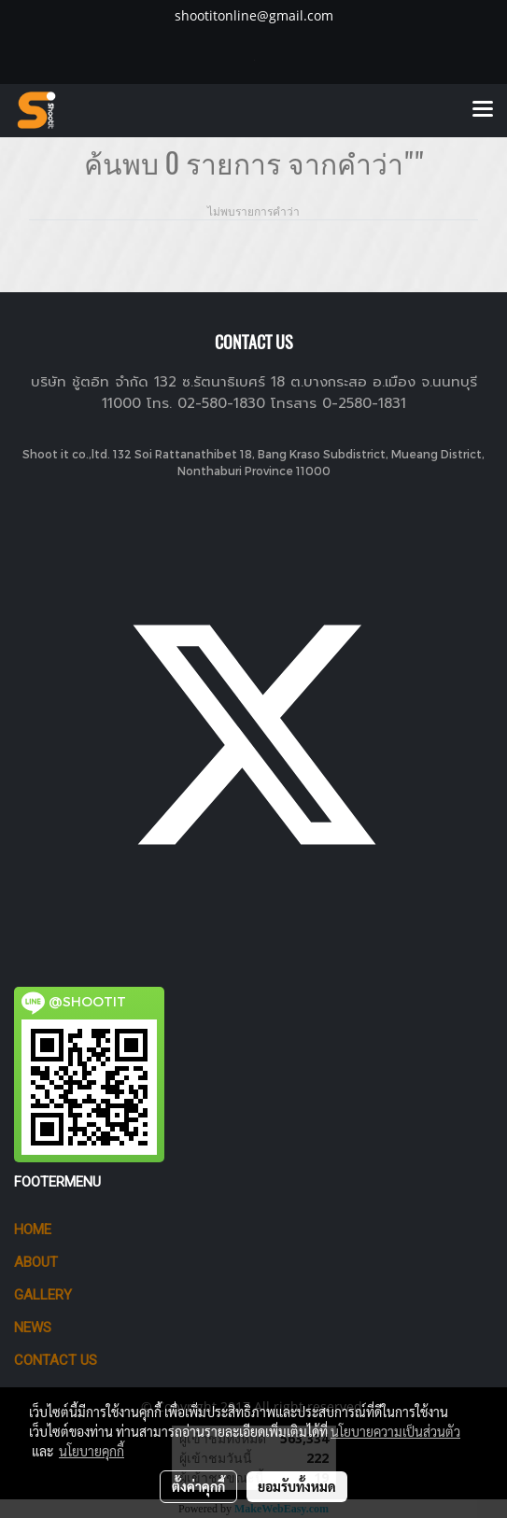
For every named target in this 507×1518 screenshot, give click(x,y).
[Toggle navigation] (482, 110)
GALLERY (43, 1294)
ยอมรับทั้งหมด (297, 1486)
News (32, 1327)
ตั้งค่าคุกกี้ (198, 1486)
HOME (32, 1229)
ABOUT (36, 1262)
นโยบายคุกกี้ (91, 1450)
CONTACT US (55, 1360)
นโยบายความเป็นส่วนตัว (395, 1431)
